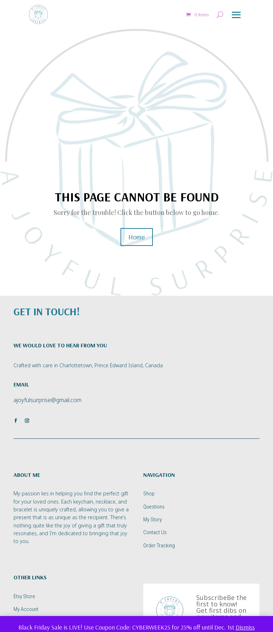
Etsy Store (24, 596)
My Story (152, 519)
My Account (26, 609)
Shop (149, 493)
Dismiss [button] (245, 627)
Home (136, 236)
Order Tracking (159, 545)
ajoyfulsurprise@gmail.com (47, 400)
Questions (154, 507)
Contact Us (155, 532)
